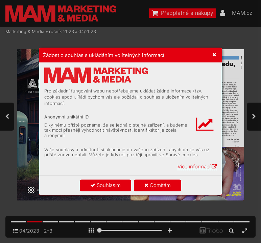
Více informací (197, 166)
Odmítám (157, 185)
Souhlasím (105, 185)
